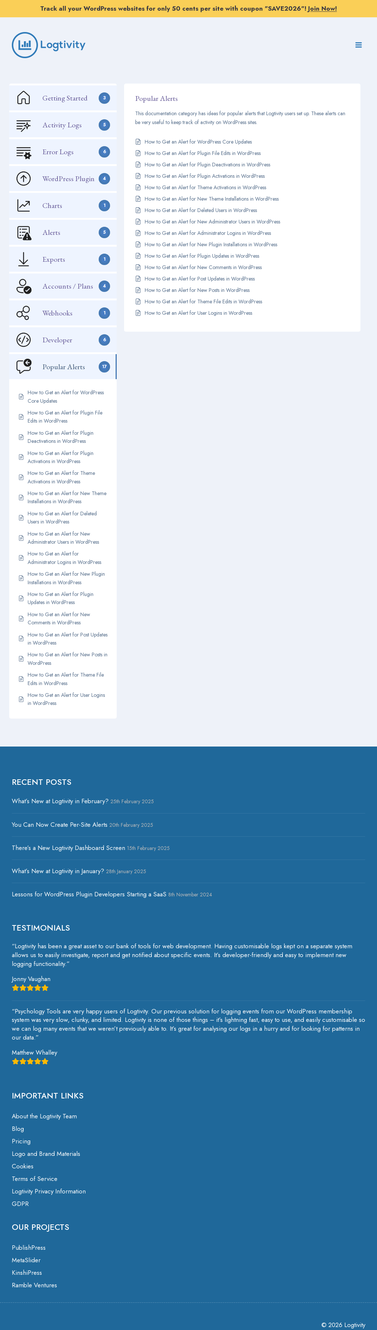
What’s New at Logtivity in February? (60, 801)
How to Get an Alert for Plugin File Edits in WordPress (203, 153)
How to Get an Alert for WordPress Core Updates (198, 141)
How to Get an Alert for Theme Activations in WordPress (205, 187)
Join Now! (322, 8)
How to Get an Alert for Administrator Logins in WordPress (208, 233)
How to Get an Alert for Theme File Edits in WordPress (203, 301)
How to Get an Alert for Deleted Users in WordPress (201, 210)
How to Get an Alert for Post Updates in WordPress (200, 278)
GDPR (20, 1203)
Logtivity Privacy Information (49, 1191)
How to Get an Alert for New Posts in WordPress (197, 290)
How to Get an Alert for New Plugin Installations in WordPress (211, 244)
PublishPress (29, 1247)
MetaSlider (26, 1260)
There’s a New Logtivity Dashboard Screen (68, 847)
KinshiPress (27, 1272)
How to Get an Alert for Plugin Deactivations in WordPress (207, 164)
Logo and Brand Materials (46, 1153)
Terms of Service (34, 1178)
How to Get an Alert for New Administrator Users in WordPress (212, 221)
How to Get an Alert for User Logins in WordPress (198, 313)
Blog (18, 1128)
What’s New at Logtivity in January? (58, 871)
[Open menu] (358, 45)
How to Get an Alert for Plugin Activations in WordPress (205, 176)
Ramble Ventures (34, 1285)
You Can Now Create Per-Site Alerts (60, 824)
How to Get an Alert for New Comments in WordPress (203, 267)
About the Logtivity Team (44, 1116)
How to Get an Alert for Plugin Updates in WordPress (202, 256)
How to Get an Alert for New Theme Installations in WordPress (212, 198)
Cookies (23, 1166)
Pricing (21, 1141)
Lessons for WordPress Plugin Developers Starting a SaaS (89, 894)
